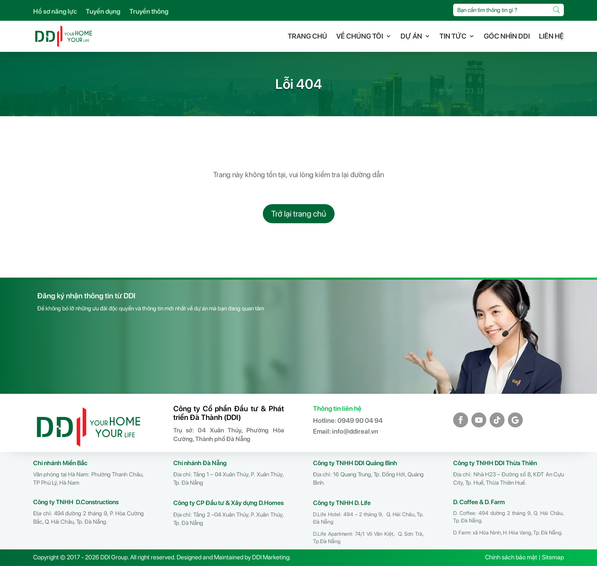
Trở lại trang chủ (298, 214)
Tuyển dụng (103, 12)
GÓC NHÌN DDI (507, 36)
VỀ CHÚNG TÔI (359, 36)
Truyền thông (148, 12)
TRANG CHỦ (307, 36)
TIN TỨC (452, 36)
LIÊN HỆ (551, 36)
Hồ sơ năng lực (55, 12)
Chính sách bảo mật (511, 557)
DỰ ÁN (411, 36)
